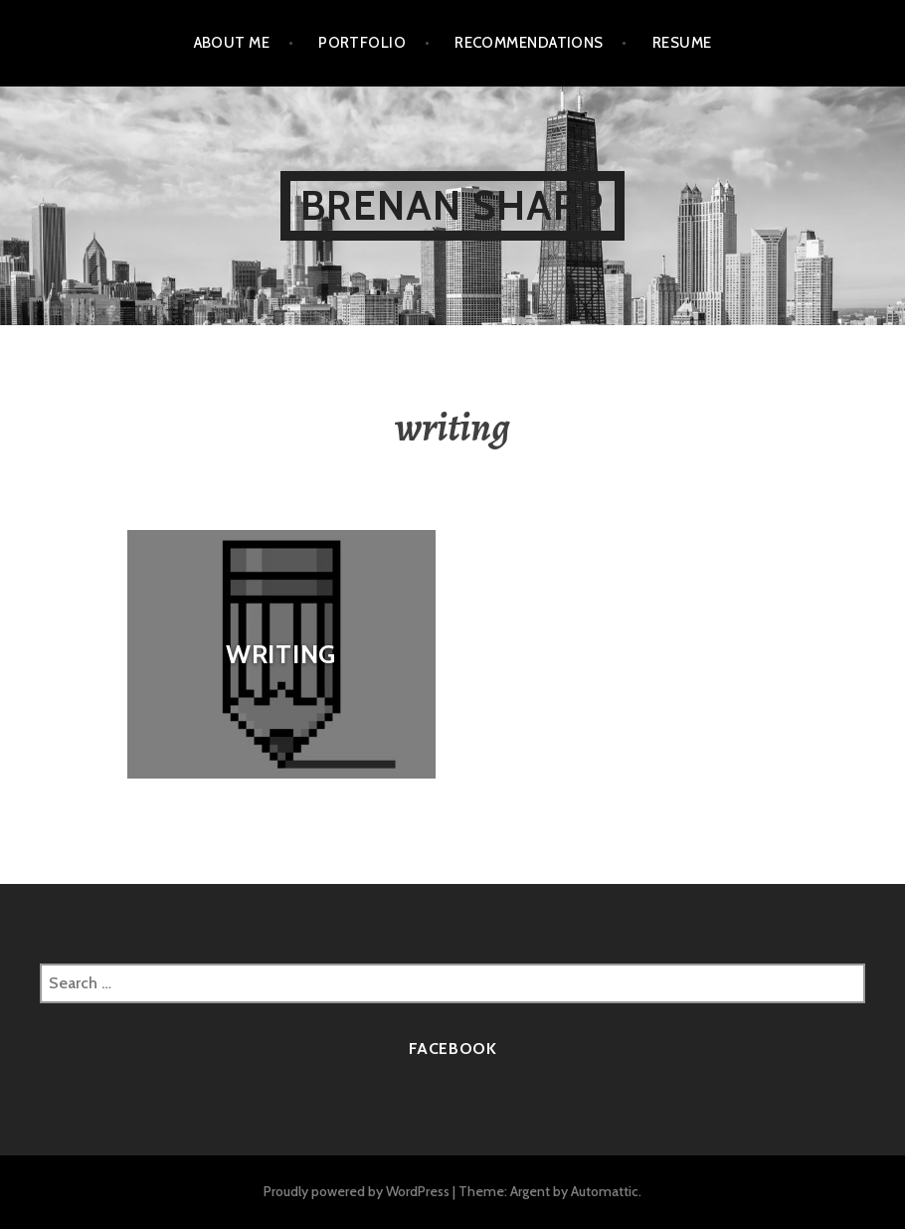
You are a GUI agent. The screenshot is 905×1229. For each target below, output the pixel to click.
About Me (232, 43)
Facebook (453, 1048)
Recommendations (529, 43)
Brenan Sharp (452, 205)
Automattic (604, 1191)
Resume (682, 43)
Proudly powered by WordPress (357, 1191)
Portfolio (362, 43)
